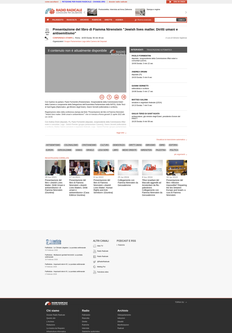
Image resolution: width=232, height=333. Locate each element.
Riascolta (85, 318)
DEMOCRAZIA (119, 145)
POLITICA (174, 150)
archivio (84, 20)
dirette (108, 20)
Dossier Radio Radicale (55, 315)
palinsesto (57, 20)
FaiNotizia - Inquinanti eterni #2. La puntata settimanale (65, 264)
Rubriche (121, 245)
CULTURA (104, 145)
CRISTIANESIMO (89, 145)
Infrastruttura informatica (56, 331)
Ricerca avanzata (144, 20)
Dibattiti (120, 322)
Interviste (85, 328)
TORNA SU (179, 302)
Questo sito (50, 318)
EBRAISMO (150, 145)
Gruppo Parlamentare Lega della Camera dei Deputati (85, 41)
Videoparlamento (124, 315)
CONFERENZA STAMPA (63, 38)
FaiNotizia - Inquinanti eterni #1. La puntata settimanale (65, 271)
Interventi (137, 50)
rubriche (96, 20)
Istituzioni (121, 318)
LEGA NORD (103, 150)
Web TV (100, 246)
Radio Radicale (102, 251)
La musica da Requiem (55, 328)
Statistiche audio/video (91, 331)
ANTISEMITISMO (53, 145)
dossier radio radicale (118, 2)
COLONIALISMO (71, 145)
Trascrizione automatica (159, 50)
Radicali (120, 328)
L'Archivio (50, 322)
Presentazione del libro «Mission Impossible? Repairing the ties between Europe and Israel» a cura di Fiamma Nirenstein (176, 187)
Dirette (84, 322)
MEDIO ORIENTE (130, 150)
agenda (119, 20)
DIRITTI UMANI (135, 145)
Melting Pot (101, 267)
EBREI (162, 145)
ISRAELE (90, 150)
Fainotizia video (102, 272)
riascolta (72, 20)
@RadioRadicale (103, 261)
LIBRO (115, 150)
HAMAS (79, 150)
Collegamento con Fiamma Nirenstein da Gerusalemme (128, 182)
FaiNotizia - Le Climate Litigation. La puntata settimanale (65, 247)
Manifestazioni (123, 325)
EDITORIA (173, 145)
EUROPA (49, 150)
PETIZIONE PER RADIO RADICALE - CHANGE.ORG (83, 2)
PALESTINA (161, 150)
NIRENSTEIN (146, 150)
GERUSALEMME (64, 150)
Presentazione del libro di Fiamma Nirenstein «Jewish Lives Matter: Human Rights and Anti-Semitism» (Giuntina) (103, 186)
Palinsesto (86, 315)
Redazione (50, 325)
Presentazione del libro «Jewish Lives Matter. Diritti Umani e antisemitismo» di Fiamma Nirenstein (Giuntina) (55, 186)
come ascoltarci (51, 2)
